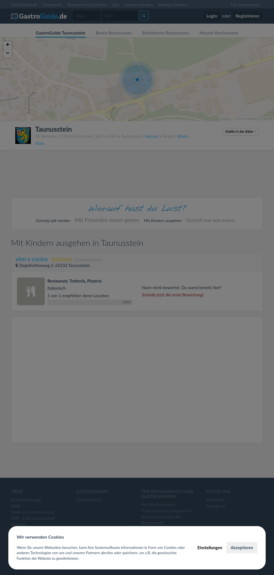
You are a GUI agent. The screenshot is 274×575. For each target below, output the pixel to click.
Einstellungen (209, 547)
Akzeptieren (242, 547)
